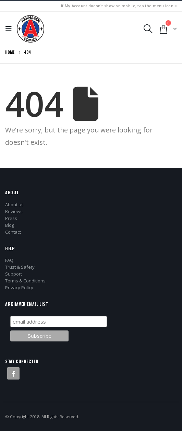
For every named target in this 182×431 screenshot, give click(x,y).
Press (11, 218)
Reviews (14, 211)
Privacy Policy (19, 287)
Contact (13, 232)
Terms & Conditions (25, 281)
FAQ (9, 260)
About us (14, 204)
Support (13, 274)
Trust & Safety (20, 267)
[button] (10, 29)
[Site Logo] (30, 29)
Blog (9, 225)
